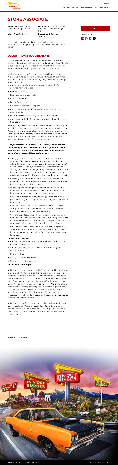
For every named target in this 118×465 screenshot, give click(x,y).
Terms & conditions (32, 462)
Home (66, 7)
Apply (96, 28)
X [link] (94, 38)
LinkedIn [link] (90, 38)
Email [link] (82, 38)
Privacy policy (14, 462)
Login (106, 3)
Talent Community (82, 7)
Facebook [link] (86, 38)
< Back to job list (17, 337)
